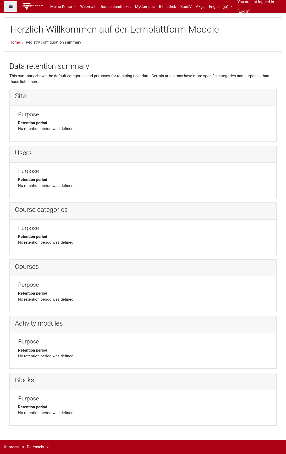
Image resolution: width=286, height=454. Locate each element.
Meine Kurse (61, 6)
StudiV (186, 6)
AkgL (200, 6)
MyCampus (145, 6)
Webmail (87, 6)
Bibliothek (167, 6)
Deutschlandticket (115, 6)
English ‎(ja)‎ (219, 6)
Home (14, 42)
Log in (244, 11)
